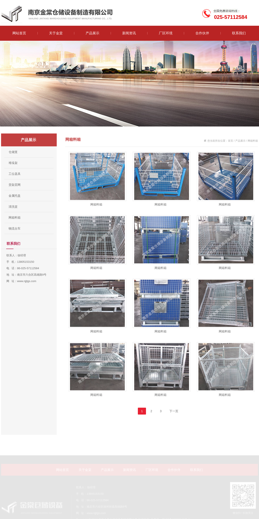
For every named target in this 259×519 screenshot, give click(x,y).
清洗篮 (13, 216)
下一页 (173, 420)
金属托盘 (15, 205)
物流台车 (15, 237)
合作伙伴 (202, 33)
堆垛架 (13, 172)
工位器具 (15, 183)
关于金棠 (56, 33)
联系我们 (239, 33)
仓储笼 (13, 161)
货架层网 (15, 194)
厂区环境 (166, 33)
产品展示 (92, 33)
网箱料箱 (15, 227)
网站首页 (19, 33)
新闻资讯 (129, 33)
